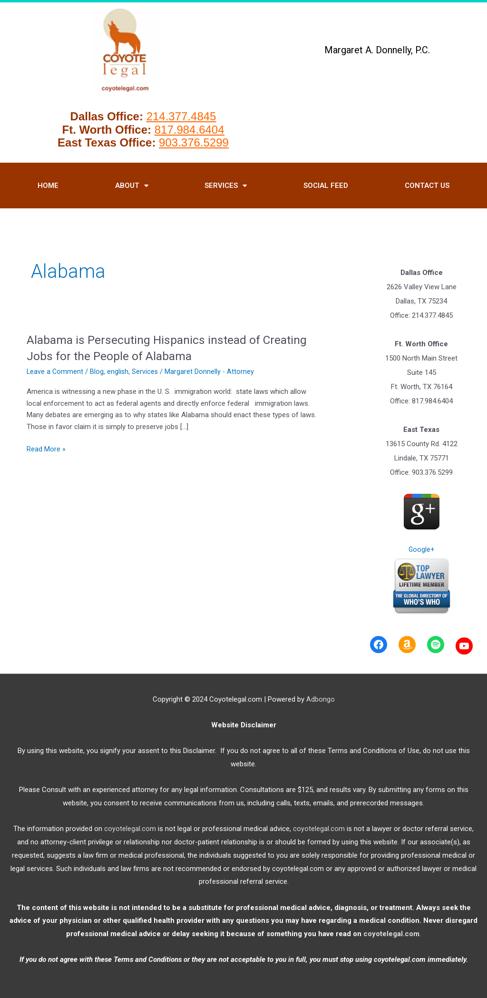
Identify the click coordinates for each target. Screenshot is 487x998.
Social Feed (325, 185)
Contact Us (427, 185)
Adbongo (320, 699)
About (131, 185)
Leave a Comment (55, 371)
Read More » (46, 449)
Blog (98, 371)
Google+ (421, 549)
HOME (48, 185)
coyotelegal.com (130, 828)
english (119, 371)
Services (226, 185)
